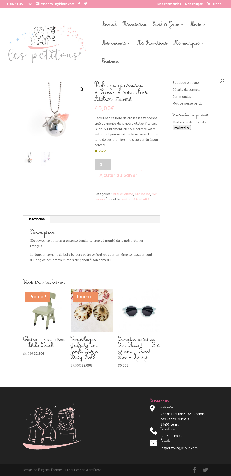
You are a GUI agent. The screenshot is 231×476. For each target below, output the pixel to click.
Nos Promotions (152, 45)
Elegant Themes (50, 470)
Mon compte (194, 4)
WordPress (93, 470)
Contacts (110, 63)
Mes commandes (169, 4)
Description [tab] (36, 219)
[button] (82, 89)
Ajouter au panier (118, 175)
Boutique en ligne (186, 83)
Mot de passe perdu (187, 104)
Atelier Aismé (123, 194)
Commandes (182, 97)
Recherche (181, 127)
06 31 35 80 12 (21, 4)
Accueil (109, 26)
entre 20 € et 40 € (136, 199)
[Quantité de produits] (103, 164)
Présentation (134, 26)
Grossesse (142, 194)
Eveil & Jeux (166, 26)
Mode (195, 26)
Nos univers (114, 45)
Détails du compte (187, 90)
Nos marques (186, 45)
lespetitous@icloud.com (179, 448)
